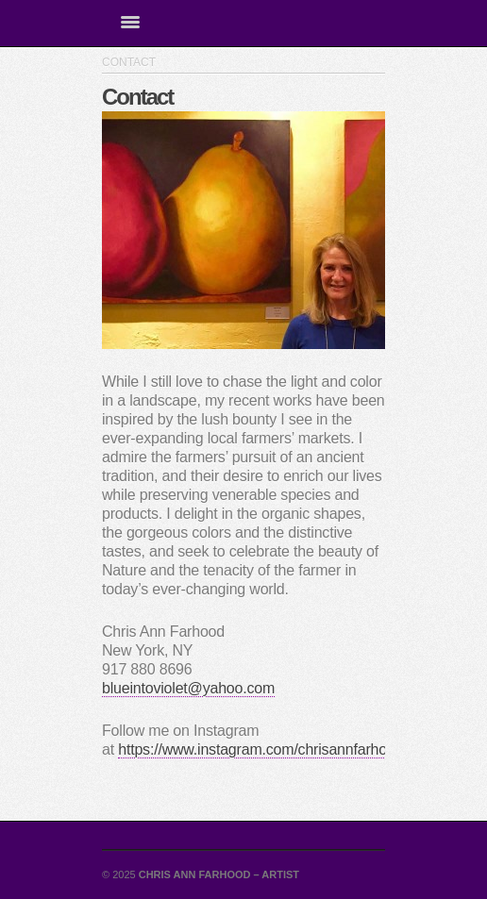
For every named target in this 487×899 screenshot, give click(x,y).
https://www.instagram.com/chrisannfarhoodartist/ (278, 749)
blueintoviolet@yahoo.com (188, 688)
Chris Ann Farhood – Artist (219, 874)
